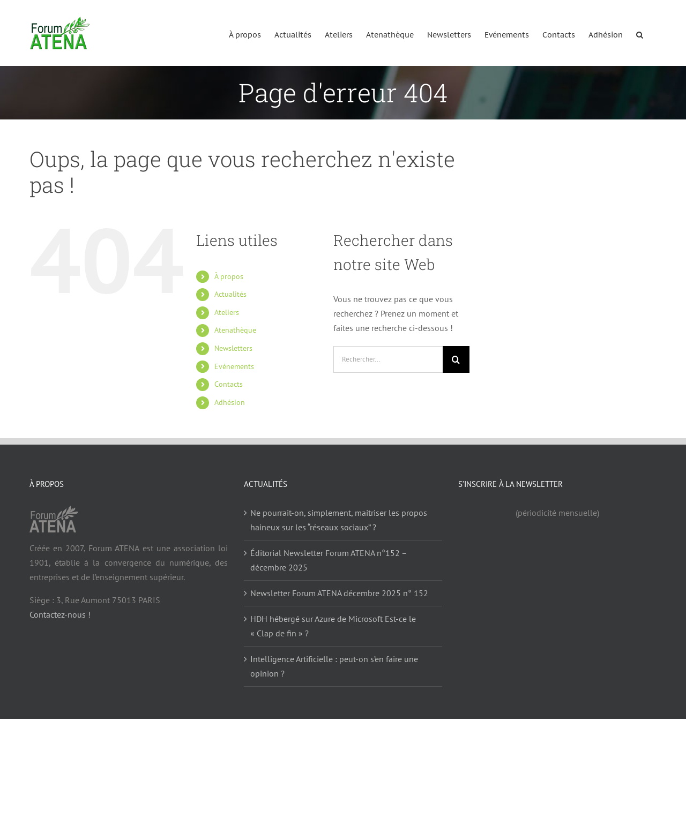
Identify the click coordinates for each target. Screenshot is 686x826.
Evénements (234, 366)
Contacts (228, 384)
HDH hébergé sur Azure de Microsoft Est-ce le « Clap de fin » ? (333, 626)
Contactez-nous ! (60, 614)
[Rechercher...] (388, 359)
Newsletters (233, 348)
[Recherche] (456, 359)
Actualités (230, 294)
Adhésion (229, 402)
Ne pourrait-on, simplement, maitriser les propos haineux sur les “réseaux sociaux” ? (338, 519)
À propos (228, 276)
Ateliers (226, 312)
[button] (639, 33)
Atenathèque (235, 330)
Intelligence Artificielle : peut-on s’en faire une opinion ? (334, 666)
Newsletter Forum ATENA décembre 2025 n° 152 (339, 593)
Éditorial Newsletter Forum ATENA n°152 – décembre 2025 (328, 560)
